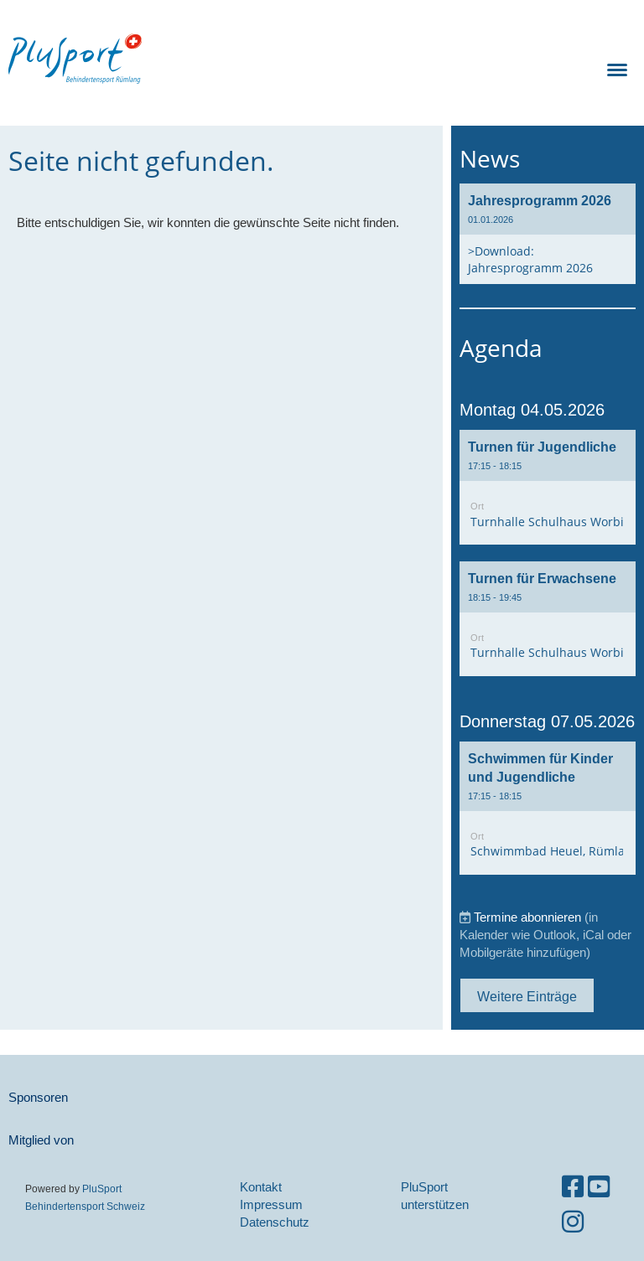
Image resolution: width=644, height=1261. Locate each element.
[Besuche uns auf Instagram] (573, 1222)
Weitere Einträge (527, 996)
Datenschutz (274, 1222)
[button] (548, 487)
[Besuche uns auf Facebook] (573, 1187)
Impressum (271, 1204)
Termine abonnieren (527, 917)
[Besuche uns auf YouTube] (599, 1187)
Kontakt (261, 1187)
